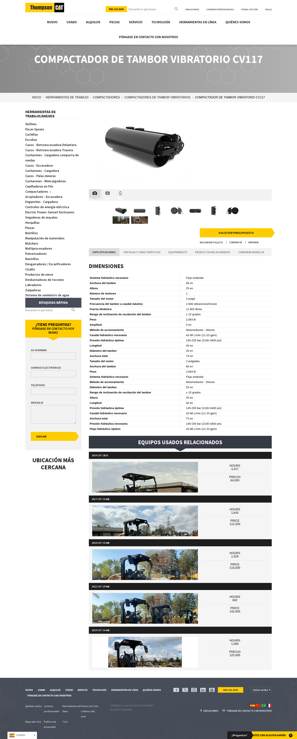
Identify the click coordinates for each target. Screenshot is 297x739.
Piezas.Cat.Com (249, 9)
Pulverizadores (36, 253)
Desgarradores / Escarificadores (48, 264)
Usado (72, 22)
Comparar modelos (251, 252)
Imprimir (253, 242)
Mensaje (37, 402)
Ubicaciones (192, 9)
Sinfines (31, 124)
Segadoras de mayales (41, 217)
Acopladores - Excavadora (43, 197)
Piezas (114, 22)
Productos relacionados (212, 252)
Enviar (41, 436)
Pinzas (30, 228)
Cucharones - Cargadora (42, 171)
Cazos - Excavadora (39, 165)
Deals (268, 9)
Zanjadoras (33, 290)
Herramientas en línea (197, 22)
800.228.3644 (116, 9)
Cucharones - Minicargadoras (45, 181)
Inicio (36, 97)
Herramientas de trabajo (67, 97)
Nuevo (52, 22)
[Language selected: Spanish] (22, 735)
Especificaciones (104, 252)
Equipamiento (177, 252)
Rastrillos (32, 259)
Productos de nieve (39, 274)
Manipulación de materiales (45, 238)
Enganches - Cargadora (41, 202)
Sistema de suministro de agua (47, 295)
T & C (65, 721)
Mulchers (31, 243)
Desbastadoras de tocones (44, 280)
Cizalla (30, 269)
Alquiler (93, 22)
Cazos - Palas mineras (40, 176)
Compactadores (106, 97)
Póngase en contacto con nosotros (148, 37)
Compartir (235, 242)
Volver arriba (260, 690)
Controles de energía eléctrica (47, 207)
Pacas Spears (34, 129)
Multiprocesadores (38, 248)
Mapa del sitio (33, 721)
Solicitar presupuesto (236, 233)
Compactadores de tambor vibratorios (157, 97)
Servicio (135, 22)
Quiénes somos (237, 22)
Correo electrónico (46, 367)
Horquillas (32, 222)
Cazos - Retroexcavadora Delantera (51, 145)
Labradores (33, 285)
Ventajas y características (142, 252)
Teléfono (38, 385)
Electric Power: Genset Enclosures (50, 212)
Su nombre (39, 350)
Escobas (31, 139)
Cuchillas (31, 134)
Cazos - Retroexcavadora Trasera (49, 150)
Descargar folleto (211, 242)
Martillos (31, 233)
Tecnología (160, 22)
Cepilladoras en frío (39, 186)
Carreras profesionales (220, 9)
